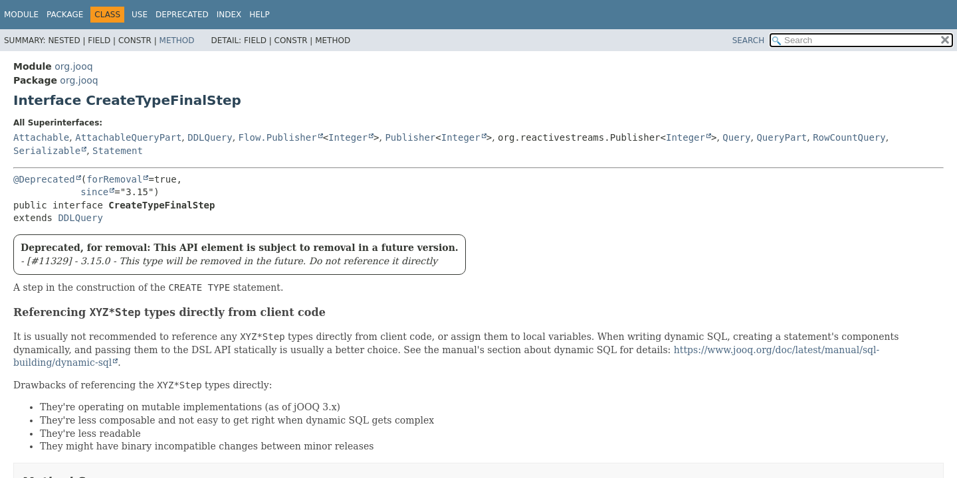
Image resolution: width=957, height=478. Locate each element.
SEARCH (748, 40)
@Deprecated (44, 179)
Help (259, 14)
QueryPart (781, 137)
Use (140, 14)
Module (21, 14)
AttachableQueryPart (128, 137)
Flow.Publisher (278, 137)
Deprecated (182, 14)
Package (65, 14)
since (94, 192)
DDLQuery (209, 137)
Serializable (46, 150)
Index (229, 14)
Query (736, 137)
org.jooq (73, 66)
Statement (117, 150)
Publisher (410, 137)
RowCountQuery (849, 137)
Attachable (41, 137)
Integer (348, 137)
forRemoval (114, 179)
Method (177, 40)
